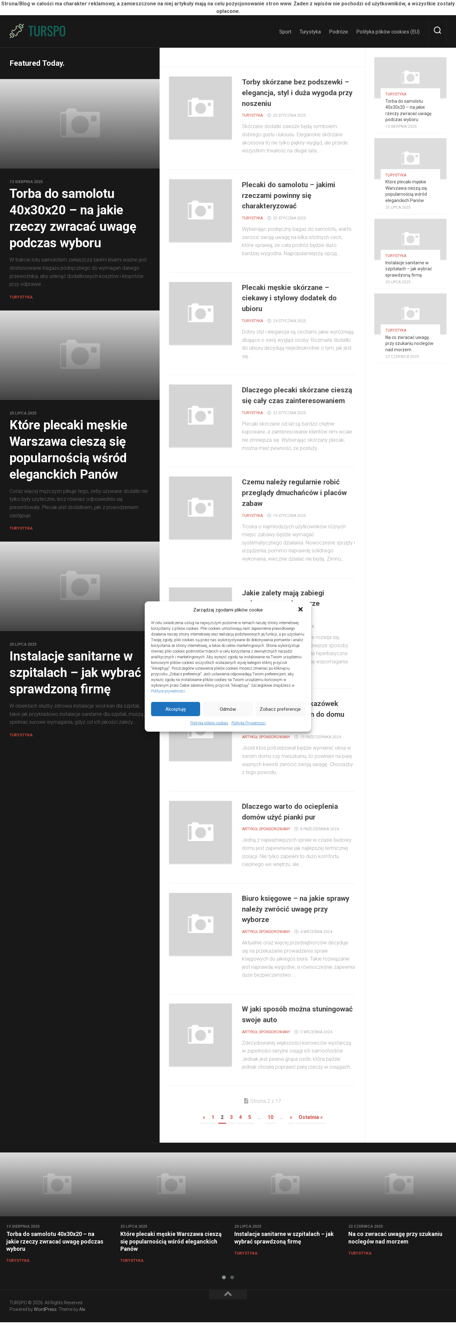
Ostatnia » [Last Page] (311, 1128)
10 (270, 1128)
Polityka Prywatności (248, 723)
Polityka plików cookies (209, 723)
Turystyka (310, 32)
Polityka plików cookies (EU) (388, 32)
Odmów (228, 709)
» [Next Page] (291, 1128)
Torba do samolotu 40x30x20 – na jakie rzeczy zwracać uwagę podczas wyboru (54, 1252)
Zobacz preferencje (280, 709)
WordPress (45, 1320)
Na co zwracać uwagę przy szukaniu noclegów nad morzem (409, 343)
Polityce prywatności (168, 691)
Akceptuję (175, 709)
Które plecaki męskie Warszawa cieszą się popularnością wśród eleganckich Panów (171, 1252)
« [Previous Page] (204, 1128)
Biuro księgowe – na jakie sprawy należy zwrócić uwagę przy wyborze (297, 919)
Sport (285, 32)
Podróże (338, 32)
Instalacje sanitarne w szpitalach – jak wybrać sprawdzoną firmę (75, 673)
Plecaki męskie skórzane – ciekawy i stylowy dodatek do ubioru (296, 297)
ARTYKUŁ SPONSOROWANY (266, 748)
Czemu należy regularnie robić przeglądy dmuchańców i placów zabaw (298, 503)
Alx (82, 1320)
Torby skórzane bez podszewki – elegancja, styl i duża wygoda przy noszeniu (295, 92)
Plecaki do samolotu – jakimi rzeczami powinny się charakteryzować (295, 195)
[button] (301, 610)
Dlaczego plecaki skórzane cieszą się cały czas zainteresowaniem (291, 400)
